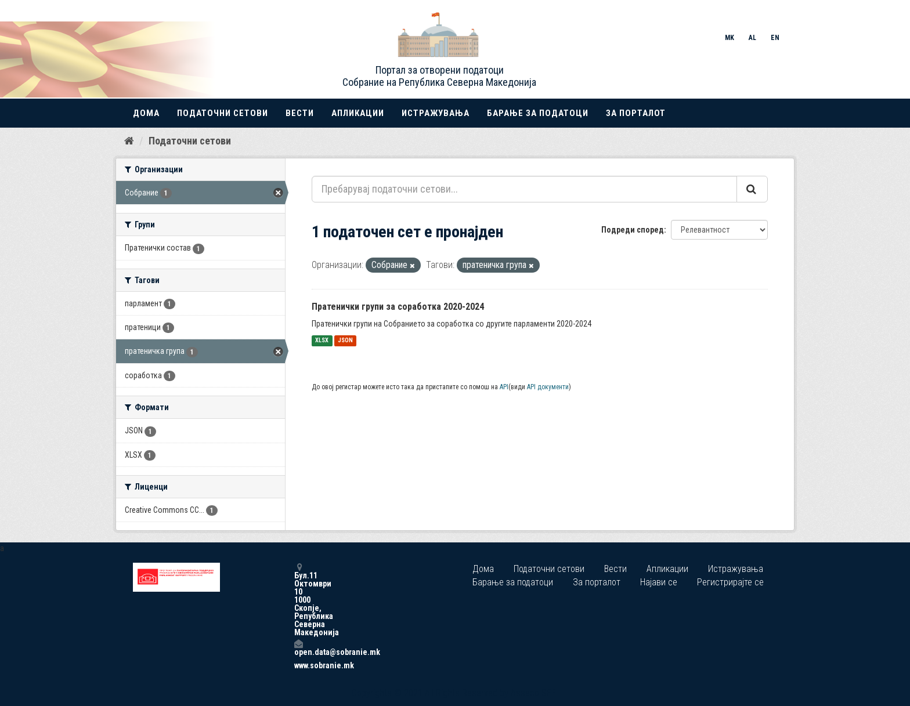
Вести (300, 113)
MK (729, 38)
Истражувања (436, 113)
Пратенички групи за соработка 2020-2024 (398, 306)
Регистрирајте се (730, 582)
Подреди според (632, 229)
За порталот (636, 113)
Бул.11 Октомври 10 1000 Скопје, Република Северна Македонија (298, 599)
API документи (548, 387)
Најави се (658, 582)
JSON (345, 341)
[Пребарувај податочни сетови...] (524, 189)
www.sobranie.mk (298, 665)
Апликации (357, 113)
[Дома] (129, 141)
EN (775, 38)
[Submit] (752, 189)
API (504, 387)
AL (752, 38)
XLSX (321, 341)
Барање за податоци (537, 113)
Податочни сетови (222, 113)
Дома (146, 113)
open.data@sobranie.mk (298, 647)
